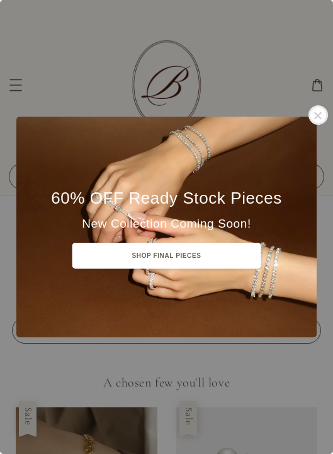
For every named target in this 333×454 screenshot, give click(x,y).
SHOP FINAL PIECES (166, 255)
